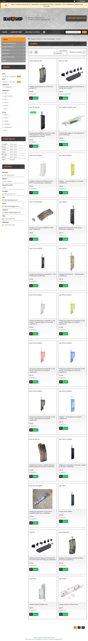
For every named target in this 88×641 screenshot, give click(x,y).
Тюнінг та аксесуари (48, 39)
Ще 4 (5, 130)
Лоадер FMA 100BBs (65, 511)
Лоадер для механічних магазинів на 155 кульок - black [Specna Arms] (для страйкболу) (42, 418)
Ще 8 (5, 109)
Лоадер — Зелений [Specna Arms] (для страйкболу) (71, 182)
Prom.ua (52, 637)
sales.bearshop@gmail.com (12, 206)
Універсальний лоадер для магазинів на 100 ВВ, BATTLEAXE (71, 87)
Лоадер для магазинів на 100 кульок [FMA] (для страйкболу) (70, 228)
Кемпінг (4, 60)
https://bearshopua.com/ (11, 200)
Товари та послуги (36, 39)
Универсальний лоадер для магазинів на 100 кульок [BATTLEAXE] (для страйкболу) (42, 558)
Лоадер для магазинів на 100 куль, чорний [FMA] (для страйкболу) (72, 465)
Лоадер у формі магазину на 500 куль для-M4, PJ (41, 87)
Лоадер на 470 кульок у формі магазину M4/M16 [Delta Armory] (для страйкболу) (41, 465)
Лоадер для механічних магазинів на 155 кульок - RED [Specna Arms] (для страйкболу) (42, 370)
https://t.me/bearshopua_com (12, 212)
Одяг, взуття (5, 53)
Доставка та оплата (32, 32)
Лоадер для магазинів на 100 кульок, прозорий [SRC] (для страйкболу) (40, 512)
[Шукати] (84, 32)
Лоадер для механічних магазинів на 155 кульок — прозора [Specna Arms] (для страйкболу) (42, 322)
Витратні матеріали (8, 46)
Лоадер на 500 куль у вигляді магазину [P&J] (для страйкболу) (71, 558)
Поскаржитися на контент (41, 639)
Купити (35, 98)
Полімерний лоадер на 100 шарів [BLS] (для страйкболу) (71, 133)
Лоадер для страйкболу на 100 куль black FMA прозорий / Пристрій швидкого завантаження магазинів (42, 134)
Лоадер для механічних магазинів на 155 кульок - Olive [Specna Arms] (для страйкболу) (72, 322)
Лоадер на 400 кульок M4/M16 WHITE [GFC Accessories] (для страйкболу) (41, 182)
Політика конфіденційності (55, 639)
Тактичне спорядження (9, 43)
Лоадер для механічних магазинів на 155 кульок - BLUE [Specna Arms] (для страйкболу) (72, 370)
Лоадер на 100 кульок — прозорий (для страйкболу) (71, 275)
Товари (4, 32)
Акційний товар (16, 32)
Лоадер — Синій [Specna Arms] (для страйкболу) (70, 417)
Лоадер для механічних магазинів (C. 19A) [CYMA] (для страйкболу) (42, 275)
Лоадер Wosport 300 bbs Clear (68, 604)
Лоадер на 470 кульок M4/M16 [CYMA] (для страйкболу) (41, 228)
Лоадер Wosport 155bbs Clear (38, 604)
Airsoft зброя (6, 50)
